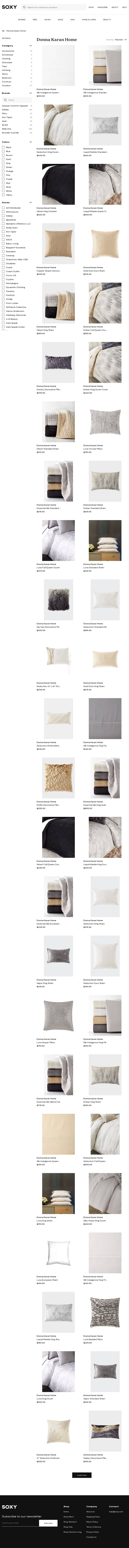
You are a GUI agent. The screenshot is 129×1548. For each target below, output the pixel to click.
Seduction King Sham (94, 923)
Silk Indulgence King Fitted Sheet (95, 1280)
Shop (91, 7)
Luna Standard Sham (93, 567)
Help (124, 7)
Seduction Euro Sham (94, 983)
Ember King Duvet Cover (95, 389)
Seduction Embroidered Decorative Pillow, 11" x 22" (49, 745)
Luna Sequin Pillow (46, 1042)
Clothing (6, 58)
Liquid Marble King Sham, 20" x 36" (49, 1339)
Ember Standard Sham (94, 508)
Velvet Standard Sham (48, 449)
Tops (4, 66)
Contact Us (91, 1537)
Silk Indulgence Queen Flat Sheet (49, 92)
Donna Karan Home (46, 89)
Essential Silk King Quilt (94, 805)
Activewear (7, 54)
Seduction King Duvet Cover (49, 152)
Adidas (5, 109)
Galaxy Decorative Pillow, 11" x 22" (95, 1458)
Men (35, 19)
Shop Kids (68, 1527)
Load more (82, 1475)
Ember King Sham (92, 1102)
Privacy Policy (92, 1532)
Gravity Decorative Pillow (49, 389)
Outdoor (6, 85)
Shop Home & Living (73, 1532)
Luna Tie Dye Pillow (92, 449)
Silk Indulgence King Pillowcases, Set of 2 (95, 1042)
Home (66, 1512)
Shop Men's (69, 1517)
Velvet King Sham (45, 330)
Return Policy (92, 1522)
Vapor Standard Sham (94, 1398)
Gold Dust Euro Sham (94, 270)
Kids (72, 19)
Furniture (6, 81)
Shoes (47, 19)
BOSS (5, 125)
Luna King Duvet (45, 1398)
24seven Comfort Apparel (15, 105)
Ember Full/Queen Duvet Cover (95, 330)
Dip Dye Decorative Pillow (49, 627)
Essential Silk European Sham (49, 923)
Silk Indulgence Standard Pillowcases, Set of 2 (95, 92)
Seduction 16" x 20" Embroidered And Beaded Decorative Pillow (49, 686)
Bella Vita (6, 129)
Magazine (103, 7)
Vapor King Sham (45, 983)
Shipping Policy (93, 1517)
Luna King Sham (44, 1220)
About (115, 7)
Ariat (4, 121)
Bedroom (6, 78)
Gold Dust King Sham (94, 686)
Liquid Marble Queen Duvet (95, 211)
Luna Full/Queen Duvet (48, 567)
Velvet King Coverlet (47, 211)
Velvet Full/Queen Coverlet (49, 864)
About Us (90, 1512)
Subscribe (48, 1523)
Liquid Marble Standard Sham (95, 152)
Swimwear (7, 62)
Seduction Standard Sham (95, 627)
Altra (4, 113)
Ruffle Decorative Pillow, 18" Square (49, 805)
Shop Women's (70, 1522)
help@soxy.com (116, 1512)
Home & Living (89, 19)
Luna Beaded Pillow (93, 1339)
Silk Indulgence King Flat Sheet (95, 745)
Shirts (5, 74)
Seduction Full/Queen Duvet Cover (95, 1161)
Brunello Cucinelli (10, 132)
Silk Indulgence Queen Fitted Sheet (49, 1161)
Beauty (107, 19)
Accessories (8, 51)
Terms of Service (93, 1527)
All (3, 31)
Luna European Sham (47, 1280)
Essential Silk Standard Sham (49, 508)
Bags (60, 19)
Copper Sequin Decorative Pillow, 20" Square (49, 270)
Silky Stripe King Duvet (94, 1220)
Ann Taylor (7, 117)
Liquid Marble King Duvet (95, 864)
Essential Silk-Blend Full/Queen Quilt (49, 1102)
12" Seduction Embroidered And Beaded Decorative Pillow (49, 1458)
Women (21, 19)
